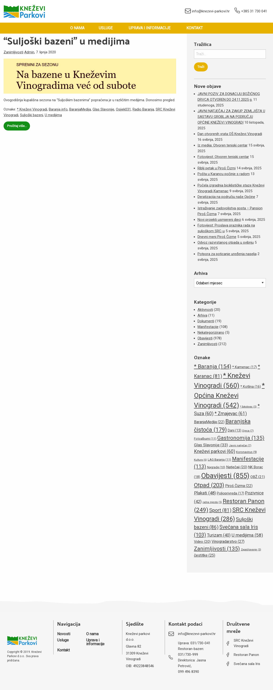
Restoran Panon (246, 655)
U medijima (53, 115)
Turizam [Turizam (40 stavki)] (219, 535)
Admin (29, 52)
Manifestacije (208, 327)
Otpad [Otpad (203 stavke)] (209, 485)
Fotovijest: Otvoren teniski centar (223, 157)
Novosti (63, 634)
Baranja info (58, 109)
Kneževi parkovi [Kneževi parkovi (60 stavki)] (214, 451)
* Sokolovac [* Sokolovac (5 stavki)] (248, 406)
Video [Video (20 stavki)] (202, 541)
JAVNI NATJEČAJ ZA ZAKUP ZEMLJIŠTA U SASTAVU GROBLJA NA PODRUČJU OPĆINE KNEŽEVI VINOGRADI (231, 117)
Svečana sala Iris (247, 664)
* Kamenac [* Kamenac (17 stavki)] (244, 367)
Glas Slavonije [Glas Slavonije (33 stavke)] (211, 445)
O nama (77, 28)
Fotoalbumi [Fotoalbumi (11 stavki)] (205, 438)
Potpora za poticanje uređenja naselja (227, 254)
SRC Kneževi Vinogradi (243, 643)
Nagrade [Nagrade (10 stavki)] (216, 467)
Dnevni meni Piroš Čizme (217, 237)
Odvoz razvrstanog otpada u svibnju (226, 242)
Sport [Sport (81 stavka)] (220, 510)
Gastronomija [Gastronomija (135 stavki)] (240, 438)
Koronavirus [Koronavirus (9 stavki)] (246, 452)
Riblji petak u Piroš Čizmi (217, 168)
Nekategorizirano (211, 332)
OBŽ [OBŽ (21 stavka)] (257, 477)
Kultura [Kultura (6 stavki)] (200, 459)
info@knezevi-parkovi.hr (207, 11)
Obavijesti (205, 338)
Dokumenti (206, 321)
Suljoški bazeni (31, 115)
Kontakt (194, 28)
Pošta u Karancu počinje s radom (224, 174)
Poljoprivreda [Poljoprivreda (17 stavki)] (230, 493)
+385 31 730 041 (250, 11)
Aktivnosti (205, 309)
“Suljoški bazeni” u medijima (67, 40)
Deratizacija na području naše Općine (226, 197)
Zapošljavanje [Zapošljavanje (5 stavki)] (251, 549)
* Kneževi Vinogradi (32, 109)
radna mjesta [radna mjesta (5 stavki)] (212, 502)
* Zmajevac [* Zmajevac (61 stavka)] (230, 413)
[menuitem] (77, 28)
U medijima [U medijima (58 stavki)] (247, 535)
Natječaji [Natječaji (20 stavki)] (236, 467)
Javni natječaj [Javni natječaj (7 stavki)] (240, 445)
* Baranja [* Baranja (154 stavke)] (212, 366)
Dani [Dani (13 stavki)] (234, 430)
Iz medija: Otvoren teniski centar (223, 145)
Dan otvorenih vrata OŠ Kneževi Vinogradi (230, 134)
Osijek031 (123, 109)
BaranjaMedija (80, 109)
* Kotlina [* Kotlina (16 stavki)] (250, 386)
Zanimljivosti (13, 52)
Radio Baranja (143, 109)
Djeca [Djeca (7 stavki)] (248, 430)
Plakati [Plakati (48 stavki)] (205, 493)
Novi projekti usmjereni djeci (219, 219)
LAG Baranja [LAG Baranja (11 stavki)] (219, 459)
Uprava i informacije (149, 28)
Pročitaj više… (17, 126)
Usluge (106, 28)
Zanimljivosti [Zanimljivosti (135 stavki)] (217, 548)
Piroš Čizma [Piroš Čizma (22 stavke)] (239, 486)
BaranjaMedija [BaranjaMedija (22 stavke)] (209, 422)
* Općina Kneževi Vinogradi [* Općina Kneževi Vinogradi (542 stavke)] (229, 395)
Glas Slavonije (103, 109)
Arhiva (202, 315)
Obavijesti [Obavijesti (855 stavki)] (225, 476)
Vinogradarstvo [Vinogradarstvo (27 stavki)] (228, 541)
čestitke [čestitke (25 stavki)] (204, 555)
